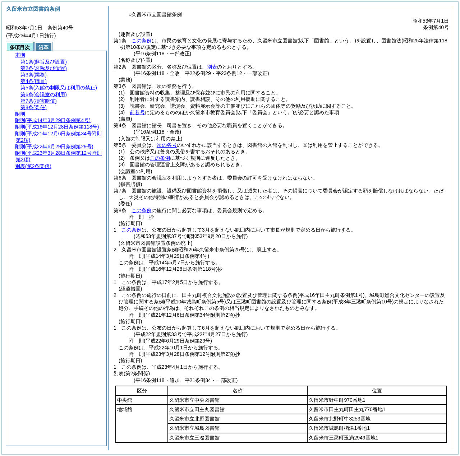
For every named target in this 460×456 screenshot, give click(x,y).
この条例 (142, 40)
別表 (212, 67)
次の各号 (167, 145)
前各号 (137, 112)
